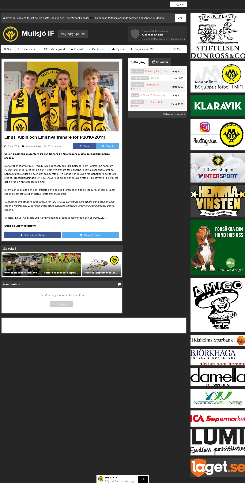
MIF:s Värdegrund (53, 49)
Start (8, 49)
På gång (138, 62)
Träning (155, 78)
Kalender (160, 62)
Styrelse (118, 49)
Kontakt (77, 49)
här (92, 18)
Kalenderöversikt (174, 114)
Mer (178, 49)
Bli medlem (26, 49)
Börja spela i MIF (142, 49)
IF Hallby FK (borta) (156, 71)
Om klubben (98, 49)
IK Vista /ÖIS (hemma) (152, 95)
